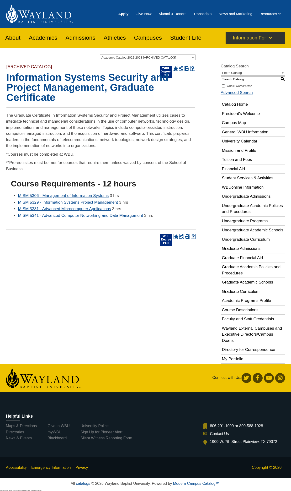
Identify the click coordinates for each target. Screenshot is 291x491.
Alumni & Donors (172, 14)
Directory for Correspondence (248, 349)
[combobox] (148, 57)
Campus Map (234, 122)
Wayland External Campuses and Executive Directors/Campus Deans (252, 334)
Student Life (185, 38)
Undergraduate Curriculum (246, 239)
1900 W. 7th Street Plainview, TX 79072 (243, 442)
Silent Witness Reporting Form (106, 438)
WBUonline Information (243, 187)
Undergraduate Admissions (246, 196)
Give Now (144, 14)
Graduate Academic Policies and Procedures (251, 270)
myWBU (55, 432)
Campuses (148, 38)
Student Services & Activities (247, 178)
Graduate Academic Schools (247, 282)
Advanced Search (237, 92)
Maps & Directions (21, 426)
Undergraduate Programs (245, 221)
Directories (15, 432)
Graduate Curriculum (241, 291)
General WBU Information (245, 132)
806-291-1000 (222, 426)
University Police (94, 426)
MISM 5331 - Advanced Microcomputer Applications (64, 209)
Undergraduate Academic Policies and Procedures (252, 208)
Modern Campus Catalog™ (196, 483)
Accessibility (16, 467)
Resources (268, 14)
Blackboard (57, 438)
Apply (123, 14)
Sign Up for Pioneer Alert (101, 432)
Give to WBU (58, 426)
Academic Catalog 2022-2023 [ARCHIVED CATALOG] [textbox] (138, 57)
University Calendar (239, 141)
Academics (43, 38)
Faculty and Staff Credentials (248, 319)
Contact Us (219, 434)
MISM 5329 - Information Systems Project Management (68, 202)
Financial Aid (233, 169)
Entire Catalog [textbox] (232, 73)
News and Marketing (235, 14)
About (13, 38)
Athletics (115, 38)
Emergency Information (51, 467)
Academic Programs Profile (246, 300)
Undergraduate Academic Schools (252, 230)
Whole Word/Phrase (239, 86)
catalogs (83, 483)
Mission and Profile (239, 150)
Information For (249, 38)
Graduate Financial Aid (242, 258)
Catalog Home (235, 104)
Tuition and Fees (237, 159)
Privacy (81, 467)
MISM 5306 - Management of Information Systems (63, 195)
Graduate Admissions (241, 248)
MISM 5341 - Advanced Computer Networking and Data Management (80, 215)
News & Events (19, 438)
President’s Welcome (241, 113)
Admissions (80, 38)
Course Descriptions (240, 310)
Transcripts (202, 14)
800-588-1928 (251, 426)
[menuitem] (123, 14)
